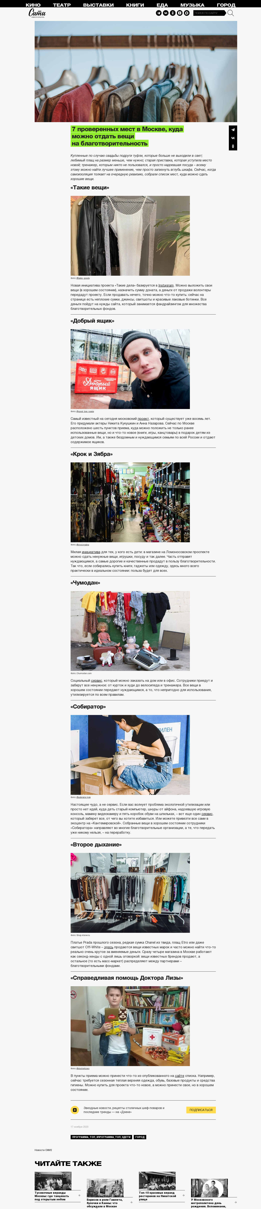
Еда (162, 5)
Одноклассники (233, 146)
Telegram (159, 13)
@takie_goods (83, 278)
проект (143, 418)
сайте (179, 1076)
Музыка (192, 5)
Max (187, 13)
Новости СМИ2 (43, 1150)
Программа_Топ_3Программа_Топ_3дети (101, 1137)
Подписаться (201, 1110)
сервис (96, 680)
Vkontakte (166, 13)
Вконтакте (233, 138)
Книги (135, 5)
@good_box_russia (85, 411)
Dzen (180, 13)
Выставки (98, 5)
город (140, 1137)
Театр (62, 5)
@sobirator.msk (83, 797)
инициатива (91, 552)
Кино (33, 5)
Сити (37, 13)
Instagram (166, 285)
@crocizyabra (82, 545)
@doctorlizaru (82, 1068)
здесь (108, 947)
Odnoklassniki (173, 13)
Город (226, 5)
